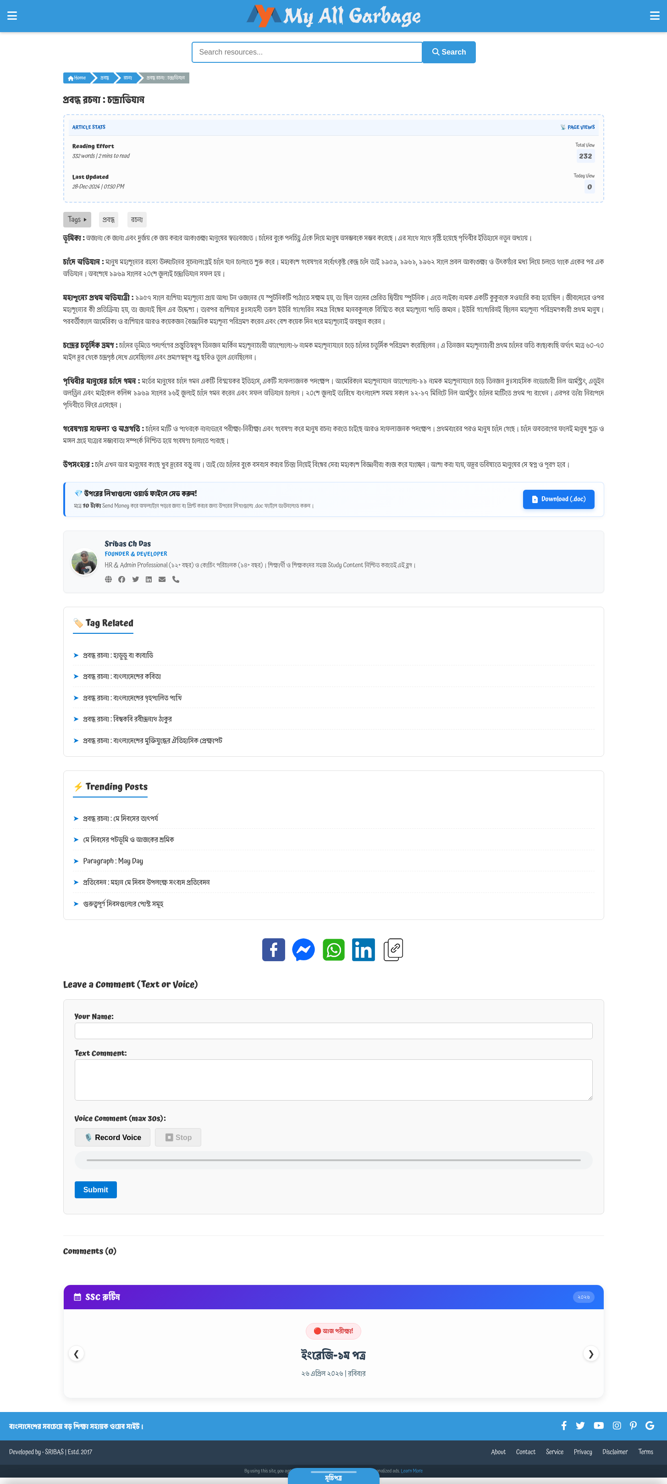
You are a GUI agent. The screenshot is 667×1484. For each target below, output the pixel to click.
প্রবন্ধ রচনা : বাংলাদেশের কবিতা (117, 676)
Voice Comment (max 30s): (120, 1125)
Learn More (412, 1477)
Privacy (583, 1459)
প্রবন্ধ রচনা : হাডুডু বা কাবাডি (113, 654)
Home (77, 77)
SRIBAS (54, 1459)
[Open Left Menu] (12, 16)
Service (554, 1459)
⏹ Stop (178, 1143)
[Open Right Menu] (654, 16)
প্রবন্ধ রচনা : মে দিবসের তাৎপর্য (115, 818)
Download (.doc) (558, 498)
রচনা (128, 77)
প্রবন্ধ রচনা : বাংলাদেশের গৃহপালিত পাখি (127, 697)
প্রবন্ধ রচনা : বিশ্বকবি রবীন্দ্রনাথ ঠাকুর (122, 719)
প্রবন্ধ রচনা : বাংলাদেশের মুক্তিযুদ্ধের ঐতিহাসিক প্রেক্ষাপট (147, 740)
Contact (526, 1459)
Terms (645, 1459)
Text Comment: (334, 1077)
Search (446, 51)
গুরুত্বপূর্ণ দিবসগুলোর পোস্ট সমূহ (118, 903)
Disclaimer (615, 1459)
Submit (95, 1196)
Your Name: (334, 1024)
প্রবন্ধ (104, 77)
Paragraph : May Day (108, 861)
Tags (77, 219)
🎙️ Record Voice (113, 1143)
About (498, 1459)
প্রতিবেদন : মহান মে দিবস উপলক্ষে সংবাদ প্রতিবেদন (141, 882)
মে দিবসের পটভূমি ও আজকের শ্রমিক (123, 839)
